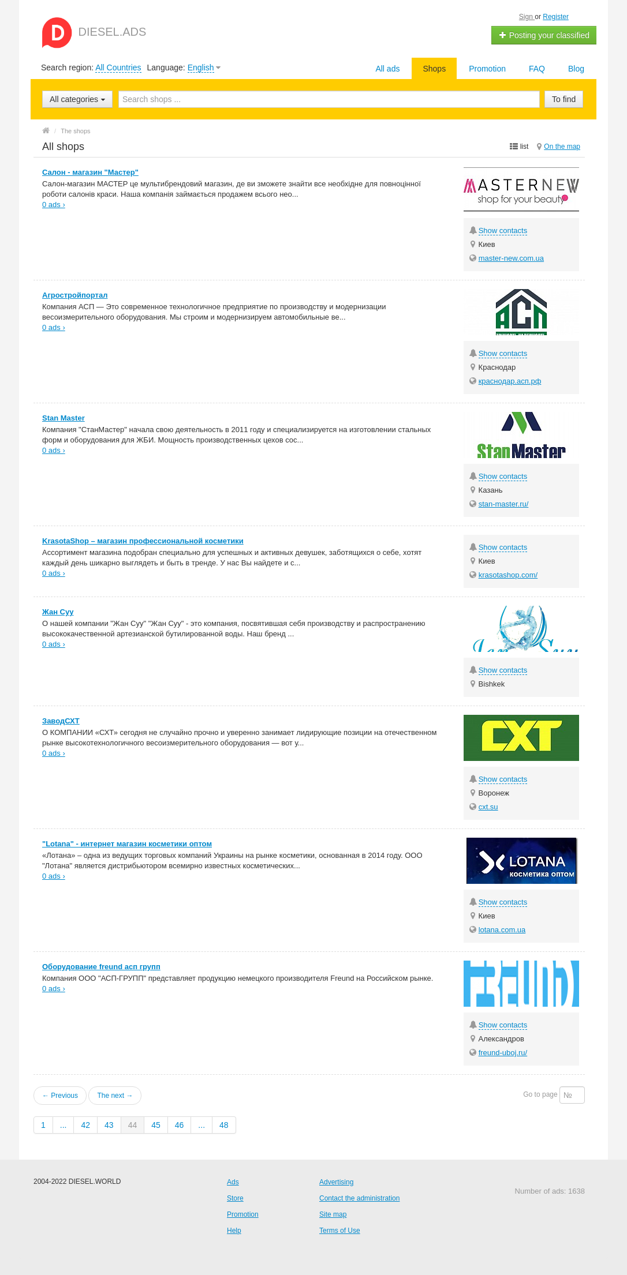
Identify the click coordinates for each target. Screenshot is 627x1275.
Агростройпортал (74, 295)
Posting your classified (544, 35)
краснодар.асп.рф (510, 381)
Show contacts (503, 230)
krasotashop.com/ (508, 575)
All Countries (118, 67)
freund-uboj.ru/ (503, 1052)
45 (156, 1125)
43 (109, 1125)
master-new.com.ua (511, 258)
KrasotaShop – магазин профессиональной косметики (143, 541)
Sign (527, 17)
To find (564, 99)
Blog (576, 68)
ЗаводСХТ (61, 721)
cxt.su (488, 806)
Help (234, 1231)
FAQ (537, 68)
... (63, 1125)
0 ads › (53, 204)
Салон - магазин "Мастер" (90, 172)
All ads (387, 68)
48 (224, 1125)
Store (235, 1198)
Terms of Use (339, 1231)
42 (85, 1125)
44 (132, 1125)
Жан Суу (57, 612)
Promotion (487, 68)
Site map (332, 1214)
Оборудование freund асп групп (101, 966)
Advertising (336, 1182)
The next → (115, 1096)
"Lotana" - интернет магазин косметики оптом (127, 843)
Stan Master (63, 418)
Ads (233, 1182)
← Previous (60, 1096)
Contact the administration (359, 1198)
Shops (434, 68)
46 (179, 1125)
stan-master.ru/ (504, 504)
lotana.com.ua (502, 929)
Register (556, 17)
